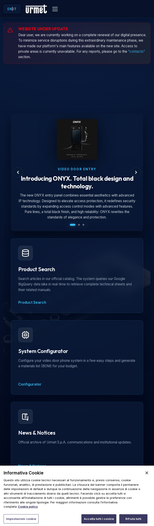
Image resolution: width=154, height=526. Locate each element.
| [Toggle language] (11, 9)
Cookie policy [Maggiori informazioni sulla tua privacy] (28, 509)
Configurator (29, 384)
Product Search (32, 302)
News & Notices (32, 466)
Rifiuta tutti (133, 521)
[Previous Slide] (18, 172)
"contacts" (136, 51)
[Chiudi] (147, 475)
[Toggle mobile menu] (55, 9)
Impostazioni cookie (21, 521)
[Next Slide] (136, 172)
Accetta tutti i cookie (99, 521)
